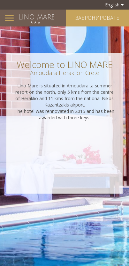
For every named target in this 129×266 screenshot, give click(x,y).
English (114, 5)
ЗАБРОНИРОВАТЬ (97, 17)
